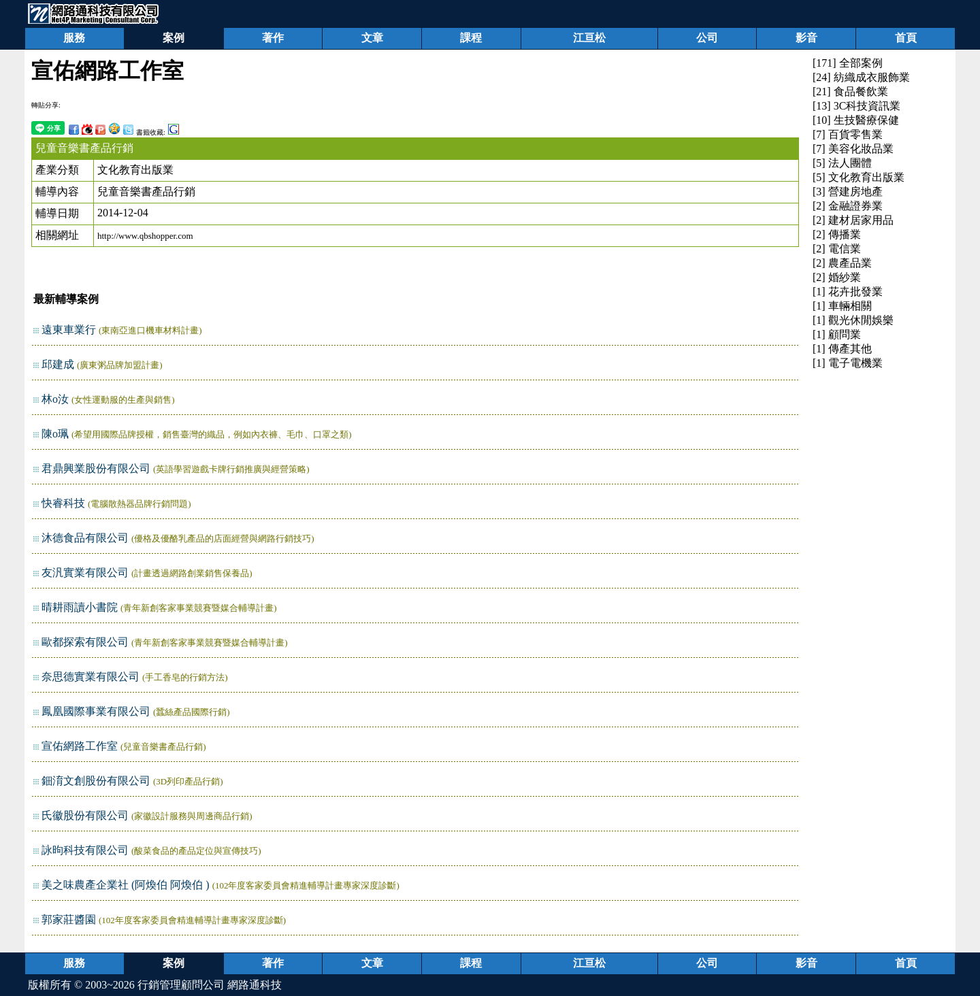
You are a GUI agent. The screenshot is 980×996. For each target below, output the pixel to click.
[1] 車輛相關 (842, 306)
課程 (471, 38)
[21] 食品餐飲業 (850, 91)
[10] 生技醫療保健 (856, 120)
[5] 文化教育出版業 (858, 177)
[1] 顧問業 (837, 334)
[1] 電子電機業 (848, 363)
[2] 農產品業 (842, 263)
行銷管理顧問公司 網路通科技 (209, 985)
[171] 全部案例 (848, 63)
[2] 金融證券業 (848, 206)
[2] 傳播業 (837, 234)
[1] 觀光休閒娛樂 (853, 320)
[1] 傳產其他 (842, 348)
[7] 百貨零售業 (848, 134)
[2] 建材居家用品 (853, 220)
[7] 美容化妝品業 (853, 148)
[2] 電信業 (837, 248)
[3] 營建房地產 (848, 191)
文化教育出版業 (135, 170)
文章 (372, 38)
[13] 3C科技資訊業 (856, 106)
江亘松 (589, 38)
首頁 (906, 38)
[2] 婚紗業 (837, 277)
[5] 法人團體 (842, 163)
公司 (707, 38)
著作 (273, 38)
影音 (806, 38)
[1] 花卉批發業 (848, 291)
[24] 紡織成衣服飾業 (861, 77)
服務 (74, 38)
